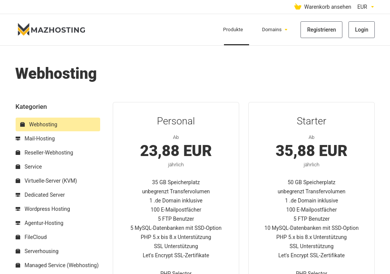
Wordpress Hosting (43, 209)
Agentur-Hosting (39, 223)
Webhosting (38, 124)
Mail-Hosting (35, 138)
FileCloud (31, 237)
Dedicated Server (40, 195)
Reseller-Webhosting (44, 153)
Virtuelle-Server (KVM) (46, 181)
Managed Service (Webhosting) (57, 265)
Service (29, 167)
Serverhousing (37, 251)
